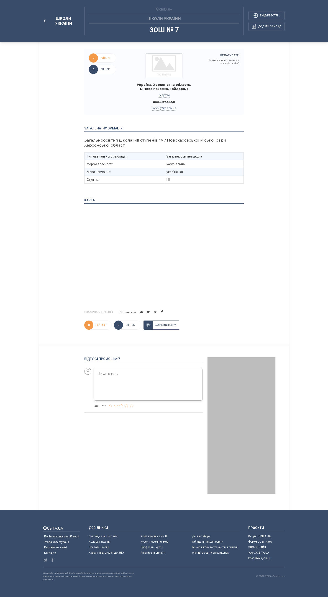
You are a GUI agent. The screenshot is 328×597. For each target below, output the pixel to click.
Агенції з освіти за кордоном (210, 552)
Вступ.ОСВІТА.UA (259, 536)
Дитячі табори (201, 536)
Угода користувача (56, 542)
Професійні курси (152, 547)
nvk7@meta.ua (164, 108)
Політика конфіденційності (61, 536)
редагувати (229, 55)
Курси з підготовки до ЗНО (106, 552)
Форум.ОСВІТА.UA (260, 541)
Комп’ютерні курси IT (154, 536)
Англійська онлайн (154, 552)
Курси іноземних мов (154, 541)
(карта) (164, 95)
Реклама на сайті (55, 547)
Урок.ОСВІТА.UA (258, 552)
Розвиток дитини (259, 558)
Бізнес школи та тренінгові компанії (215, 547)
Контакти (50, 553)
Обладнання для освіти (207, 541)
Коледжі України (99, 541)
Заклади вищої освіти (103, 536)
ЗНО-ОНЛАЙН (257, 547)
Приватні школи (99, 547)
